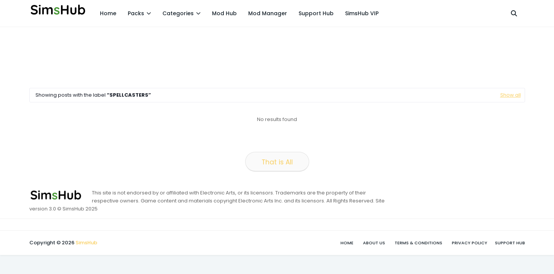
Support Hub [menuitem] (316, 13)
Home (346, 243)
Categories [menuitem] (178, 13)
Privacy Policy (469, 243)
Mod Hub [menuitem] (224, 13)
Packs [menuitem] (136, 13)
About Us (374, 243)
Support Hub (510, 243)
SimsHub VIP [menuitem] (362, 13)
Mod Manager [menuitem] (267, 13)
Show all (510, 95)
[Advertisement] (168, 55)
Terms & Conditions (418, 243)
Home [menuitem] (108, 13)
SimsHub (86, 242)
